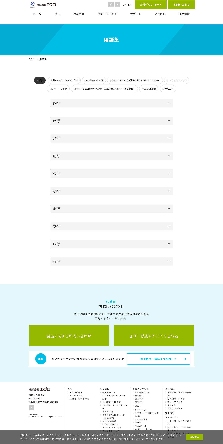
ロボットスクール (143, 429)
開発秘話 (139, 402)
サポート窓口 (141, 409)
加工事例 (139, 398)
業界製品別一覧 (142, 392)
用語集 (138, 422)
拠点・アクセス (175, 402)
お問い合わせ (181, 4)
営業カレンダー (175, 408)
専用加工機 (168, 88)
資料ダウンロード (151, 4)
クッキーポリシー (136, 438)
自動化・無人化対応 (79, 398)
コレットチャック (58, 88)
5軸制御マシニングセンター (64, 80)
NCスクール (141, 426)
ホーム (37, 14)
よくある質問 (141, 419)
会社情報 (160, 14)
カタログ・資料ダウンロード (158, 359)
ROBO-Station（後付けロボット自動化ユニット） (135, 80)
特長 (57, 14)
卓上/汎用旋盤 (149, 88)
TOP (31, 59)
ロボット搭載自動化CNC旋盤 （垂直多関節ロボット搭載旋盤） (104, 88)
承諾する (194, 436)
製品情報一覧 (108, 392)
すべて (40, 80)
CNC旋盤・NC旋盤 (94, 80)
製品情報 (78, 14)
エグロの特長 (76, 392)
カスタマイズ (76, 395)
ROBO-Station (110, 424)
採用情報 (184, 14)
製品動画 (139, 395)
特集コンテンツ (107, 14)
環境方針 (172, 405)
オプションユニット (176, 80)
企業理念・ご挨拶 (176, 398)
